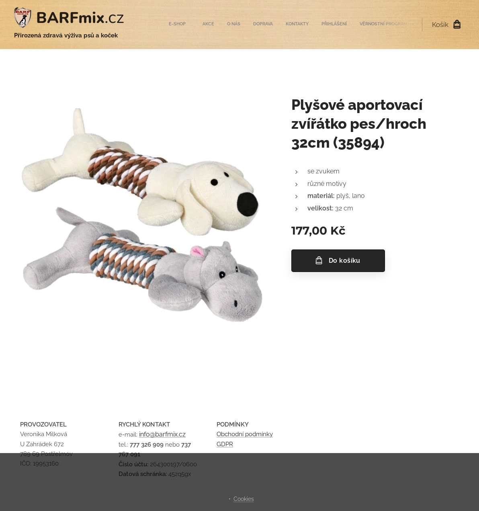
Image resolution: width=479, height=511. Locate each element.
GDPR (225, 444)
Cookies (243, 499)
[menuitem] (330, 24)
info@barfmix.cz (162, 435)
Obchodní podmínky (245, 434)
